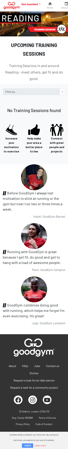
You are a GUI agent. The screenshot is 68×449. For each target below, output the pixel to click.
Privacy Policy (23, 424)
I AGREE (27, 445)
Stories (34, 373)
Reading (20, 18)
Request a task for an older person (34, 380)
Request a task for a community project (34, 387)
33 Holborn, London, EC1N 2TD (34, 411)
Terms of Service (47, 417)
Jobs (37, 366)
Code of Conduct (44, 424)
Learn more (40, 445)
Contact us (52, 366)
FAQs (25, 366)
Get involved (29, 4)
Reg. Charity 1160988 (22, 417)
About (12, 366)
